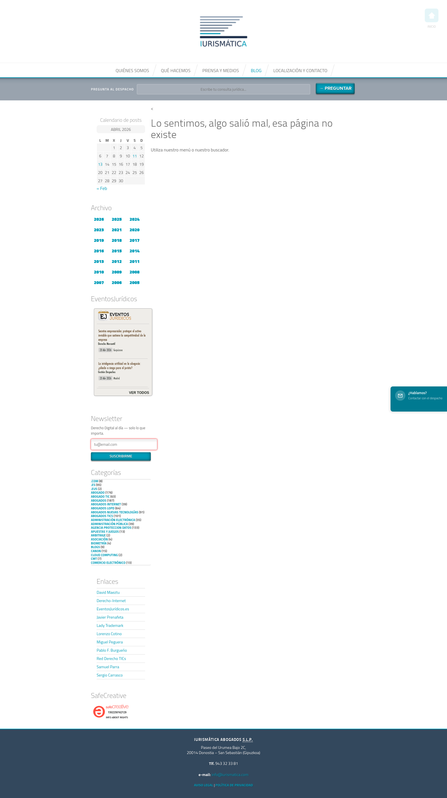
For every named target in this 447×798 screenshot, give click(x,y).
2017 (134, 240)
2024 (134, 219)
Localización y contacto (300, 70)
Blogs (95, 547)
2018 (117, 240)
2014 (134, 250)
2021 (117, 229)
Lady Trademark (110, 625)
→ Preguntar (335, 88)
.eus (94, 489)
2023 (99, 229)
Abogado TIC (100, 496)
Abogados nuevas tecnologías (114, 512)
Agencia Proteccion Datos (111, 527)
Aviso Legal (203, 785)
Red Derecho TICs (111, 658)
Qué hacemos (175, 70)
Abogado (98, 492)
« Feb (102, 188)
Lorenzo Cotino (109, 634)
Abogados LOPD (102, 508)
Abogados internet (106, 504)
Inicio (431, 19)
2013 (99, 261)
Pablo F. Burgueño (112, 650)
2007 (99, 282)
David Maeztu (108, 592)
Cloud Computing (104, 555)
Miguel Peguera (110, 642)
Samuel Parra (108, 667)
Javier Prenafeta (110, 617)
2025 (117, 219)
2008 (134, 271)
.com (94, 481)
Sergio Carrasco (110, 675)
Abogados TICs (102, 516)
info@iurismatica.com (230, 774)
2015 (117, 250)
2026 (99, 219)
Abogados (98, 500)
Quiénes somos (132, 70)
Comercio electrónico (108, 562)
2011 (134, 261)
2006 (117, 282)
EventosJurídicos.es (113, 609)
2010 (99, 271)
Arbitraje (98, 535)
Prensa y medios (220, 70)
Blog (256, 70)
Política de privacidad (234, 785)
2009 (117, 271)
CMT (94, 558)
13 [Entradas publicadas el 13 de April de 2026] (100, 164)
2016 (99, 250)
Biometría (99, 543)
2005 (134, 282)
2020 (134, 229)
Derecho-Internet (111, 600)
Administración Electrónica (113, 520)
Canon (96, 551)
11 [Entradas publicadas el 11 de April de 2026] (134, 156)
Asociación (99, 539)
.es (93, 485)
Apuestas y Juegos (105, 531)
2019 (99, 240)
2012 (117, 261)
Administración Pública (109, 524)
